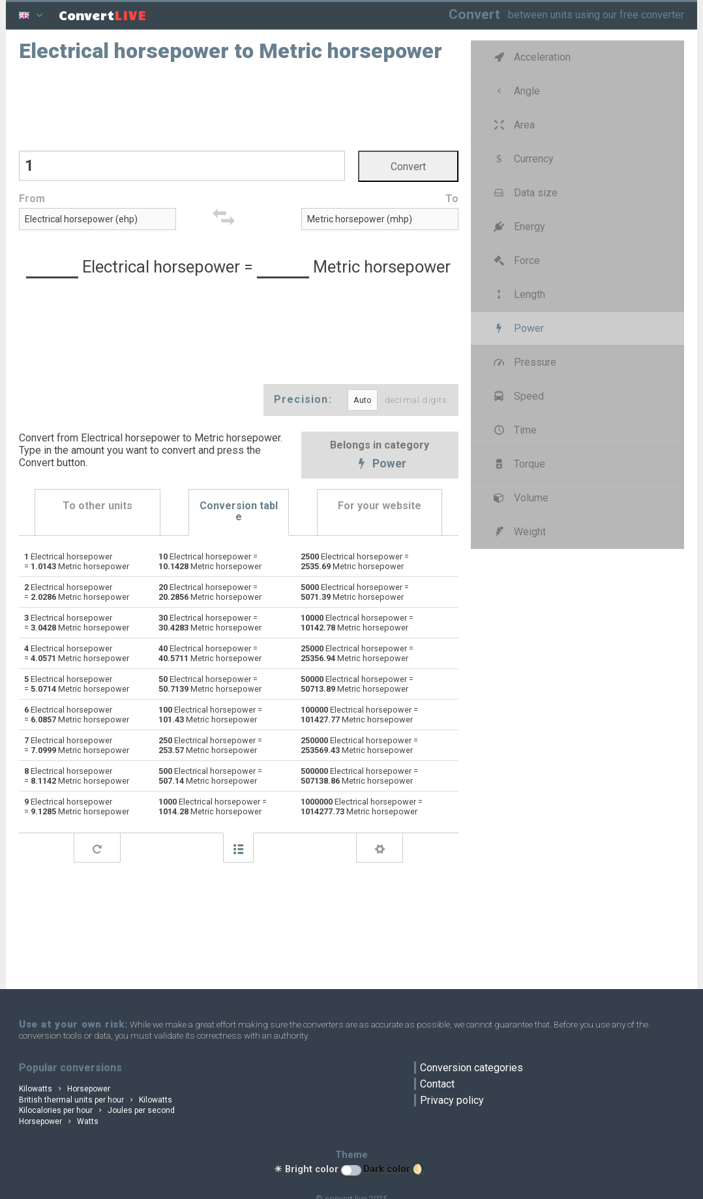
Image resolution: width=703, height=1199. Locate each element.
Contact (437, 1084)
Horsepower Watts (58, 1121)
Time (514, 430)
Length (518, 294)
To (451, 198)
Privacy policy (452, 1100)
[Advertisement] (238, 105)
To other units (97, 505)
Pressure (524, 362)
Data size (525, 192)
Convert (474, 14)
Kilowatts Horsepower (64, 1088)
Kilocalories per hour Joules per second (97, 1110)
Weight (519, 531)
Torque (518, 464)
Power (379, 465)
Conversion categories (471, 1067)
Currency (523, 159)
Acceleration (531, 57)
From (32, 198)
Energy (518, 226)
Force (516, 260)
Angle (516, 91)
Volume (520, 498)
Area (513, 125)
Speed (518, 396)
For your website (379, 505)
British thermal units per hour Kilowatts (95, 1099)
